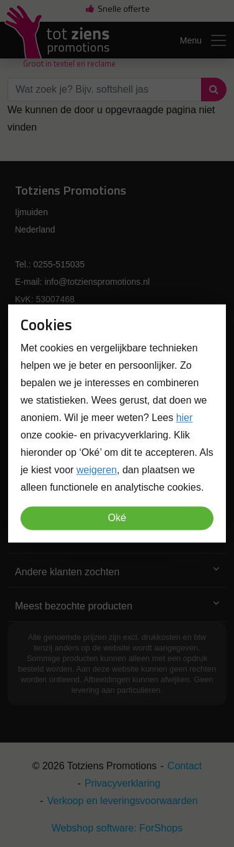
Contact (184, 766)
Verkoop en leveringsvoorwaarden (122, 800)
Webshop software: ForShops (117, 828)
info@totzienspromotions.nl (96, 282)
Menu (204, 40)
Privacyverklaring (123, 783)
